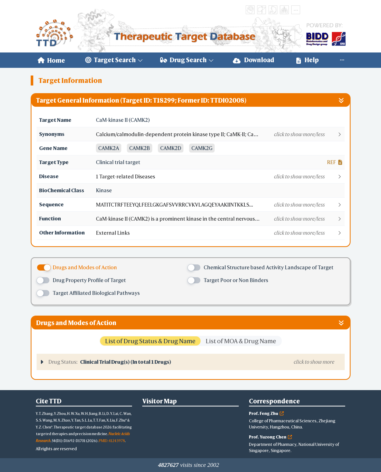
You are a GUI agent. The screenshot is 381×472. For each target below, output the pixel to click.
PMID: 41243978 (112, 440)
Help (307, 60)
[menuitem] (51, 60)
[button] (220, 134)
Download (253, 60)
